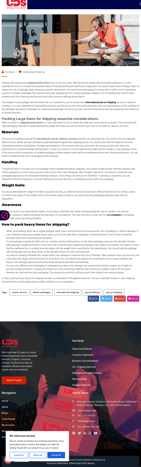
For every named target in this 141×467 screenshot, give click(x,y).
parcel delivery (92, 292)
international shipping (68, 292)
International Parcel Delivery (87, 374)
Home (5, 402)
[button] (75, 434)
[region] (37, 446)
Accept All (56, 455)
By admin (8, 72)
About (5, 408)
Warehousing (79, 380)
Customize (19, 455)
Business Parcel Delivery (85, 362)
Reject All (37, 455)
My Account (8, 426)
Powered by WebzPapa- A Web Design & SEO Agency (71, 463)
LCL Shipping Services (84, 368)
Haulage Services (81, 386)
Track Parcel (8, 420)
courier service (19, 292)
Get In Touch (14, 381)
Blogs (5, 414)
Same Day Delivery (82, 350)
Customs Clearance (82, 356)
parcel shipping (114, 292)
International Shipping (34, 72)
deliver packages (42, 292)
